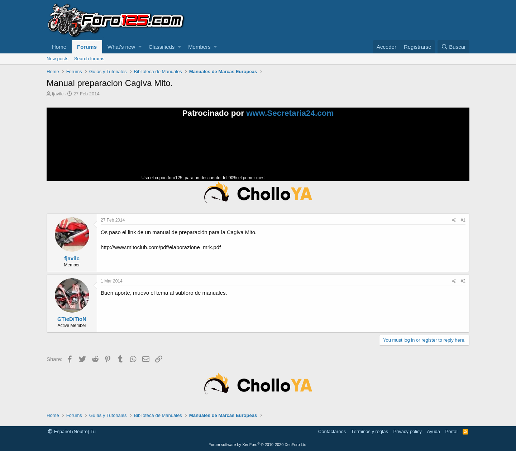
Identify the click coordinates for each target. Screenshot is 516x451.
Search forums (89, 58)
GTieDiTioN (71, 319)
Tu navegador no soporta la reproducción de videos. (320, 152)
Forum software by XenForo (258, 444)
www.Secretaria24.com (290, 113)
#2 (463, 281)
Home (59, 47)
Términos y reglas (369, 431)
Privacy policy (407, 431)
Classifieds (162, 47)
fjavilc (58, 93)
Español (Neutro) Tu (72, 431)
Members (199, 47)
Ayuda (433, 431)
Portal (451, 431)
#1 (463, 220)
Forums (87, 47)
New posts (57, 58)
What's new (121, 47)
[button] (140, 46)
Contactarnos (332, 431)
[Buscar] (453, 46)
